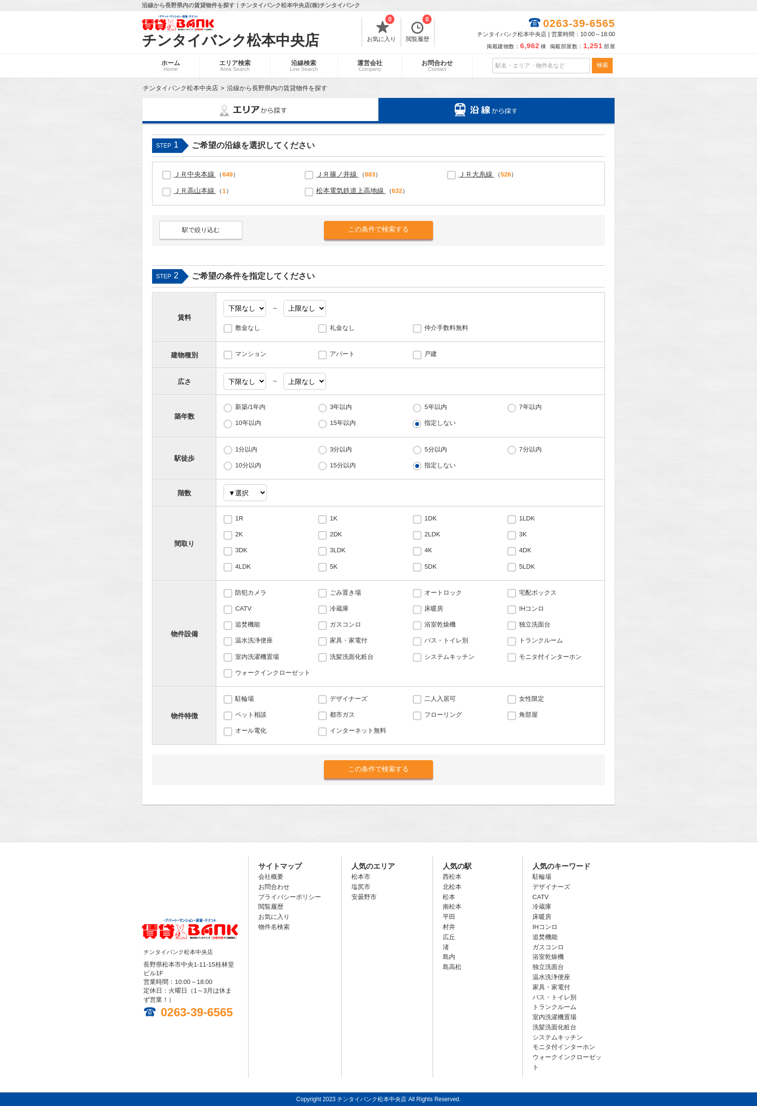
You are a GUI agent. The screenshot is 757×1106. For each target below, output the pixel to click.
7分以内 (530, 449)
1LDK (527, 518)
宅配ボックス (538, 592)
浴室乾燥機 (440, 624)
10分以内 (248, 465)
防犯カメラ (250, 592)
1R (239, 518)
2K (239, 534)
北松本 (452, 886)
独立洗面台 (534, 624)
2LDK (432, 534)
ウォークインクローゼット (272, 672)
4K (428, 550)
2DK (336, 534)
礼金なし (342, 327)
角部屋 (528, 714)
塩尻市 (360, 886)
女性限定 (531, 698)
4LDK (243, 566)
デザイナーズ (348, 698)
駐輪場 (244, 698)
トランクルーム (541, 640)
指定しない (440, 422)
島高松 (452, 966)
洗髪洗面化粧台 (352, 656)
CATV (243, 608)
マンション (250, 353)
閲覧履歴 (419, 29)
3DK (241, 550)
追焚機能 (247, 624)
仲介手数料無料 (446, 327)
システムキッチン (449, 656)
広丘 (449, 937)
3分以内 (341, 449)
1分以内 (246, 449)
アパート (342, 353)
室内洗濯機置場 (257, 656)
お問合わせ (437, 65)
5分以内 (435, 449)
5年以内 (435, 406)
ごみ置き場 (345, 592)
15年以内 (342, 422)
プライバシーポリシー (289, 897)
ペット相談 (250, 714)
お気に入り (381, 29)
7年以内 (530, 406)
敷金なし (247, 327)
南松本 (452, 906)
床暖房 (433, 608)
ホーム (170, 65)
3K (523, 534)
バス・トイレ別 (446, 640)
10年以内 (248, 422)
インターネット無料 (358, 730)
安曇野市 (364, 897)
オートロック (443, 592)
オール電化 (250, 730)
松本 (449, 897)
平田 (449, 916)
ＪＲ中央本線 (195, 174)
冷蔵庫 (339, 608)
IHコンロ (531, 608)
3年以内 (341, 406)
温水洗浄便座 (254, 640)
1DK (430, 518)
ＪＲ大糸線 (476, 174)
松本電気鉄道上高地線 (351, 190)
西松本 (452, 876)
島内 (449, 956)
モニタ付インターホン (550, 656)
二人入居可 (440, 698)
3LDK (338, 550)
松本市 (360, 876)
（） (206, 174)
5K (333, 566)
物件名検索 (274, 926)
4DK (525, 550)
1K (333, 518)
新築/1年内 (250, 406)
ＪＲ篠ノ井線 (337, 174)
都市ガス (342, 714)
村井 (449, 926)
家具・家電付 (348, 640)
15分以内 (342, 465)
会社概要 (270, 876)
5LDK (527, 566)
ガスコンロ (345, 624)
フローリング (443, 714)
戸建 (430, 353)
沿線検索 (304, 65)
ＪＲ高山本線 (195, 190)
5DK (430, 566)
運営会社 (369, 65)
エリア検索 (235, 65)
